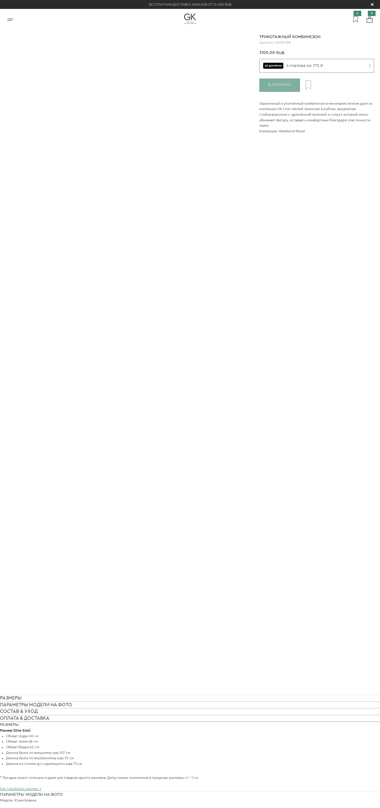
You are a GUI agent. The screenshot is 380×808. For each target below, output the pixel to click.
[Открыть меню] (10, 19)
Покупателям (125, 740)
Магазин (119, 723)
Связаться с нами (130, 705)
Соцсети (120, 758)
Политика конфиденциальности (133, 801)
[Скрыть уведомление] (372, 4)
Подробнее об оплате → (20, 627)
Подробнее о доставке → (21, 507)
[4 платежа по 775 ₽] (316, 66)
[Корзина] (370, 19)
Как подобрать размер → (20, 305)
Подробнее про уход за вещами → (28, 441)
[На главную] (190, 19)
